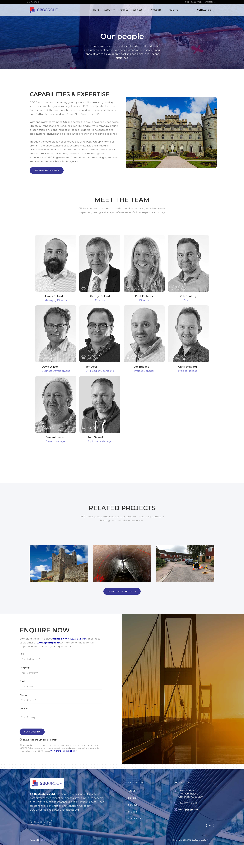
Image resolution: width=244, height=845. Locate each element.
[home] (43, 9)
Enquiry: (24, 709)
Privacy (210, 841)
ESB (43, 841)
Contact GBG (136, 818)
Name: (23, 654)
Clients (173, 10)
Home (96, 10)
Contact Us (204, 10)
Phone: (23, 695)
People (124, 10)
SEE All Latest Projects (122, 591)
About (132, 790)
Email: (23, 681)
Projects (134, 811)
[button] (110, 10)
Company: (25, 667)
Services (134, 804)
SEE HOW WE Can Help (46, 170)
